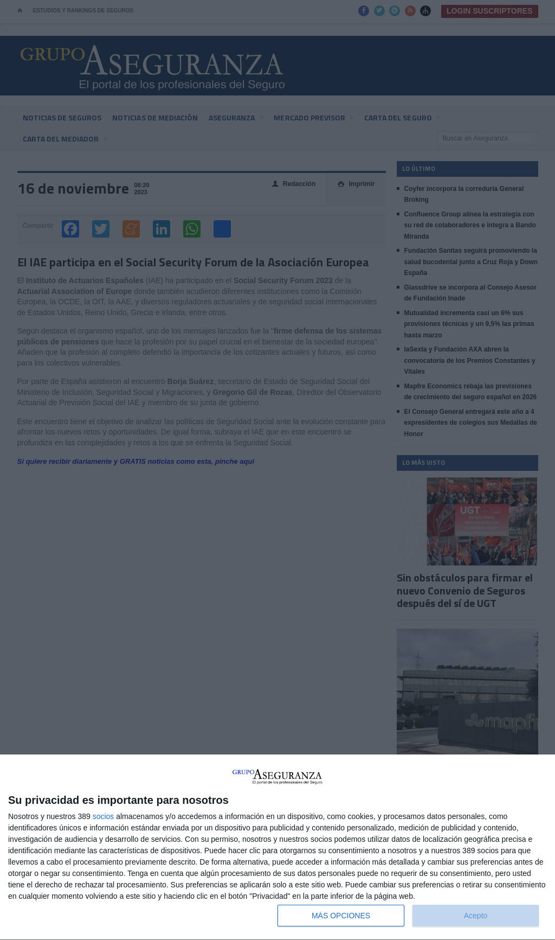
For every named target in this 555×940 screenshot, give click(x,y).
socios (103, 816)
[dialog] (277, 847)
